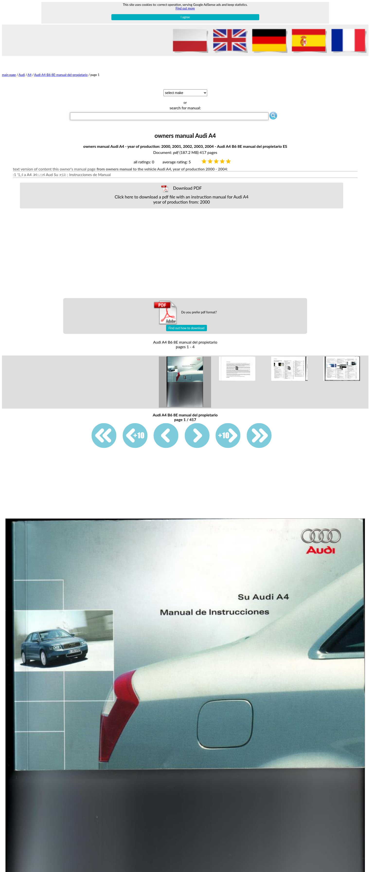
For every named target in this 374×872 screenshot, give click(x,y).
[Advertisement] (182, 253)
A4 (29, 75)
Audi (21, 75)
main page (9, 75)
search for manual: (185, 107)
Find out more (185, 8)
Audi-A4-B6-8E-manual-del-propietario (61, 75)
